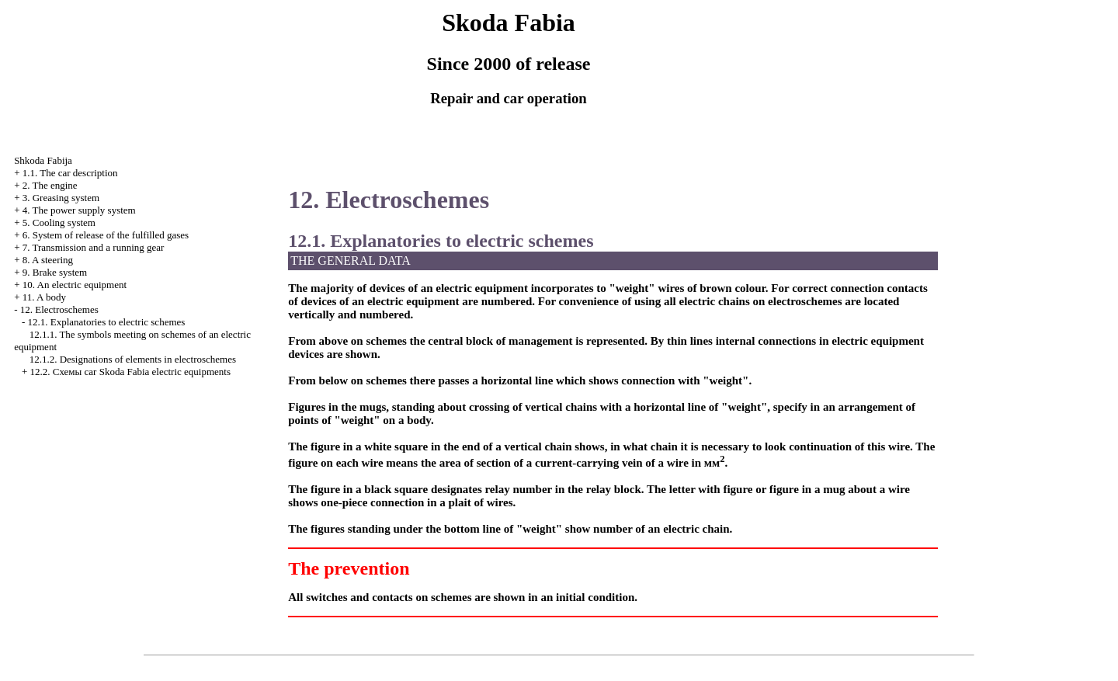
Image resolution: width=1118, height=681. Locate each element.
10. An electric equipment (75, 284)
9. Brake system (55, 272)
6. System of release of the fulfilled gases (106, 235)
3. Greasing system (61, 197)
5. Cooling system (59, 222)
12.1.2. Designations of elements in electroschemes (133, 359)
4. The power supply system (79, 210)
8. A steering (48, 260)
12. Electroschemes (59, 309)
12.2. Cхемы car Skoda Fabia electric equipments (130, 371)
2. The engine (50, 185)
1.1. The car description (70, 173)
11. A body (44, 297)
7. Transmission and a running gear (94, 247)
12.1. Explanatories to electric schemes (106, 322)
